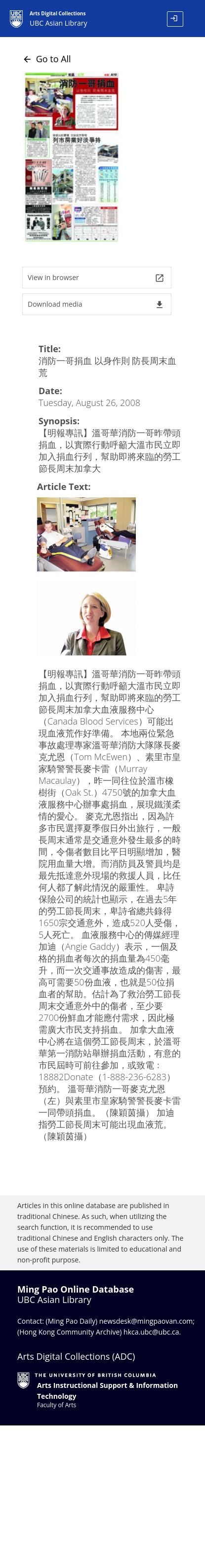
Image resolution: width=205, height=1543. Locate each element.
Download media (96, 304)
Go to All (46, 59)
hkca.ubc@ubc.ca (151, 1332)
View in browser (96, 278)
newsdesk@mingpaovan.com (146, 1321)
